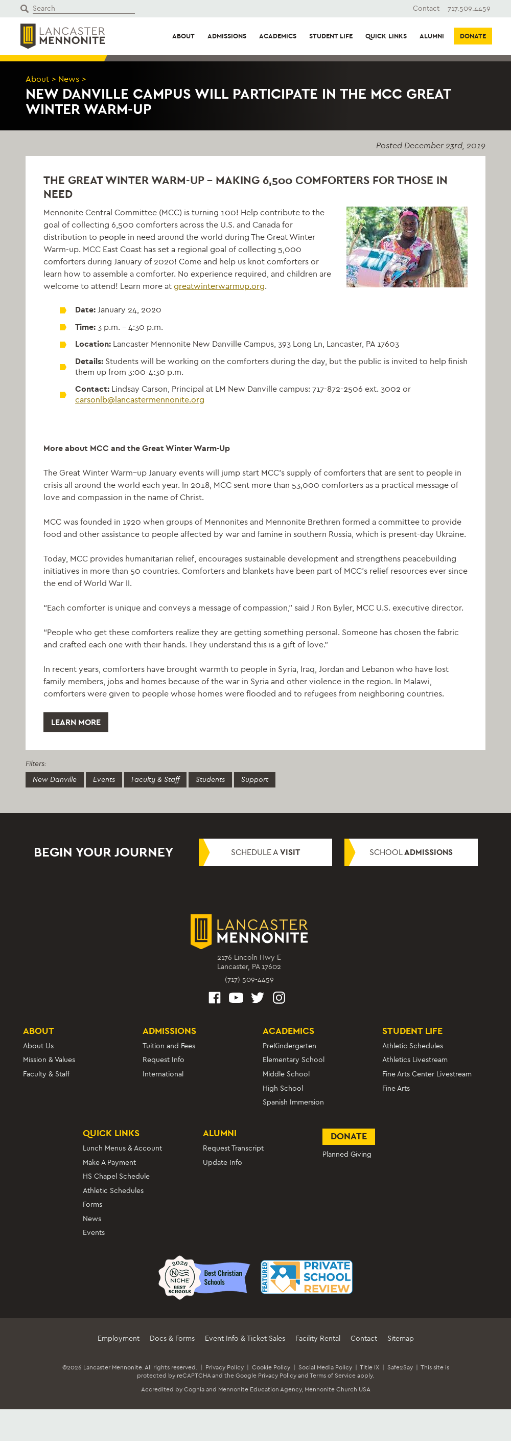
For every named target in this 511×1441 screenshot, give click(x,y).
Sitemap (400, 1338)
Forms (92, 1204)
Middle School (286, 1074)
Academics (277, 36)
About (183, 36)
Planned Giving (346, 1154)
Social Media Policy (325, 1367)
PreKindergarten (289, 1046)
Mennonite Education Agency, (260, 1389)
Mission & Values (49, 1060)
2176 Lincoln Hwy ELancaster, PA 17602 (249, 962)
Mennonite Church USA (337, 1389)
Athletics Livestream (415, 1060)
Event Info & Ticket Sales (245, 1338)
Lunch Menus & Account (122, 1148)
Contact (426, 8)
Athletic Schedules (412, 1046)
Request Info (163, 1060)
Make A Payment (109, 1162)
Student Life (331, 36)
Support (254, 779)
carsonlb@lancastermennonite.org (139, 399)
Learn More (76, 722)
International (163, 1074)
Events (104, 779)
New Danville (55, 779)
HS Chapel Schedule (116, 1176)
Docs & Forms (172, 1338)
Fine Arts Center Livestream (427, 1074)
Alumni (432, 36)
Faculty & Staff (155, 779)
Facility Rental (317, 1338)
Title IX (369, 1367)
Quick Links (386, 36)
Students (210, 779)
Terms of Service (333, 1375)
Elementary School (293, 1060)
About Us (38, 1046)
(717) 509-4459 (249, 979)
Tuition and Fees (169, 1046)
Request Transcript (233, 1148)
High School (283, 1088)
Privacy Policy (224, 1367)
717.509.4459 (469, 8)
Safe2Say (400, 1367)
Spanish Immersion (293, 1102)
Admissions (226, 36)
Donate (473, 36)
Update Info (222, 1162)
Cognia (194, 1389)
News (68, 79)
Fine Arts (396, 1088)
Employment (119, 1338)
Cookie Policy (271, 1367)
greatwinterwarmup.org (219, 286)
